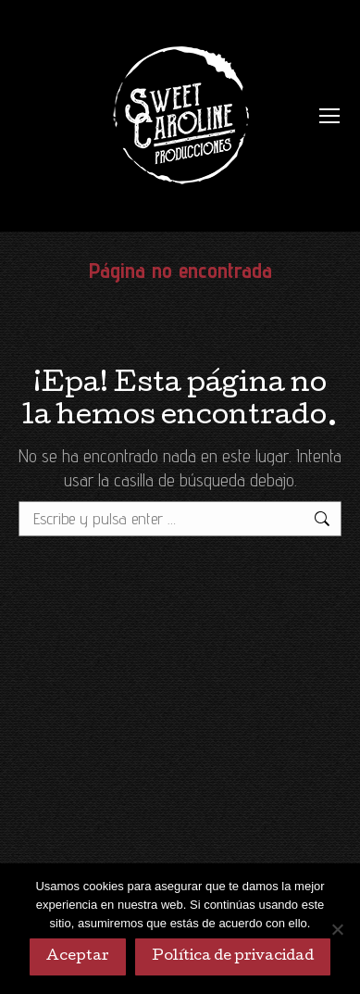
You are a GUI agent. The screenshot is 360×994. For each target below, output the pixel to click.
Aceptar (77, 957)
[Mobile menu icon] (329, 116)
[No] (337, 929)
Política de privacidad (233, 957)
